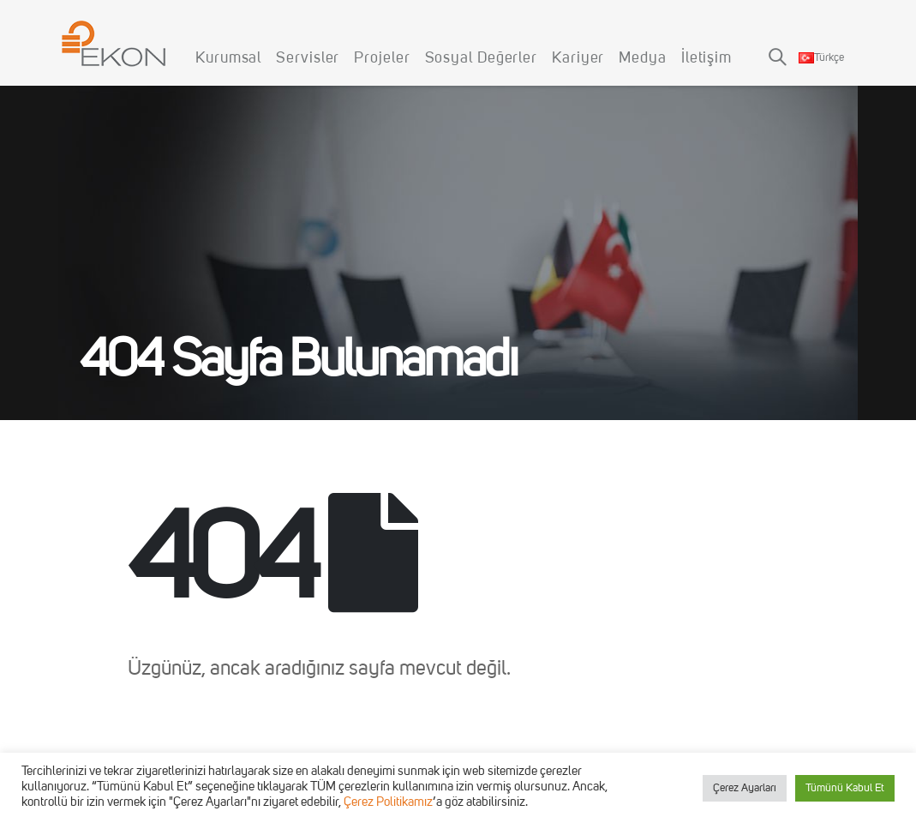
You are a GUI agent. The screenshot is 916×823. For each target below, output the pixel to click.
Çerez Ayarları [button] (744, 788)
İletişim (706, 58)
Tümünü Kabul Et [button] (844, 788)
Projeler (382, 58)
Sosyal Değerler (481, 58)
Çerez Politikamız (388, 802)
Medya (643, 58)
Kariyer (578, 58)
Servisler (307, 58)
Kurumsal (228, 58)
